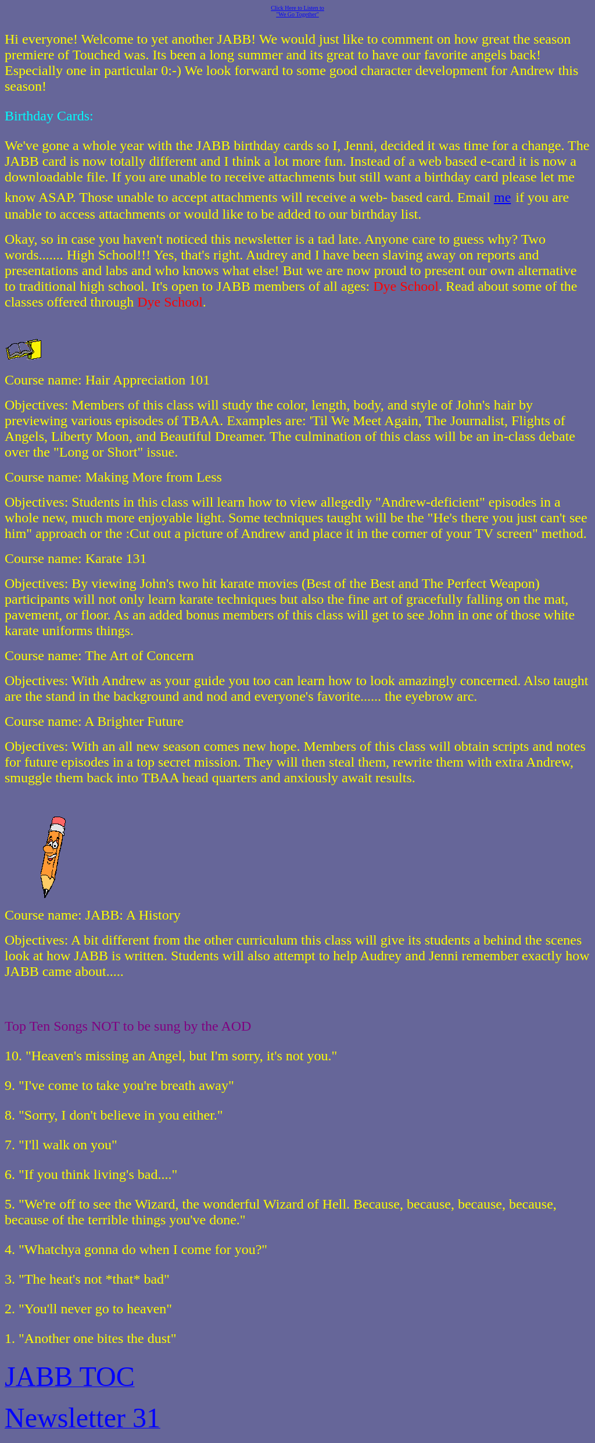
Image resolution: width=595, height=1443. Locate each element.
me (502, 197)
